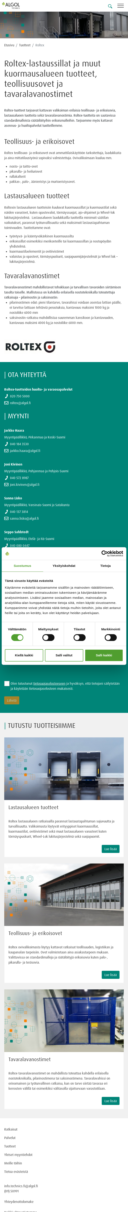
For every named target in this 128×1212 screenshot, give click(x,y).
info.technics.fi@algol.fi (21, 1186)
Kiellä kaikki (24, 655)
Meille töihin (13, 1163)
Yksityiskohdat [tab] (64, 565)
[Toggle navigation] (122, 6)
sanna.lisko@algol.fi (24, 518)
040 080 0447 (19, 545)
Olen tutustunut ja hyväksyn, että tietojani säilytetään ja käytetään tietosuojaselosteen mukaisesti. (65, 686)
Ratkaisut (10, 1129)
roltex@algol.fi (20, 403)
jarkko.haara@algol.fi (25, 451)
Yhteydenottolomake (18, 1202)
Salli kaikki (104, 655)
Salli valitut (64, 655)
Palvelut (9, 1138)
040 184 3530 (19, 444)
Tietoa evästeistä (16, 1171)
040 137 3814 (19, 512)
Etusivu (9, 45)
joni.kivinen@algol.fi (24, 484)
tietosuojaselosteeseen (49, 683)
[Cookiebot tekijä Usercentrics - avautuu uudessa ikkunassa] (104, 553)
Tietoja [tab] (105, 565)
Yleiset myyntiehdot (18, 1155)
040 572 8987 (19, 478)
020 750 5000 (20, 396)
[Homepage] (16, 5)
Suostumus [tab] (22, 565)
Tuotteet (25, 45)
